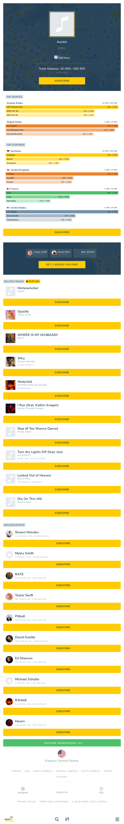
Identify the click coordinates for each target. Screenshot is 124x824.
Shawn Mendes (26, 361)
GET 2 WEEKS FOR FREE (62, 264)
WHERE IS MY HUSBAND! (37, 335)
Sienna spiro (24, 502)
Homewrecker (27, 288)
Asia (27, 771)
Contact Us (62, 791)
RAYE (20, 338)
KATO (27, 455)
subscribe (62, 80)
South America (91, 771)
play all (32, 281)
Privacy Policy (26, 801)
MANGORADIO (14, 134)
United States (18, 207)
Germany (16, 151)
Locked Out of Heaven (34, 475)
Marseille (11, 200)
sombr (21, 291)
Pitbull (20, 616)
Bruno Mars (23, 479)
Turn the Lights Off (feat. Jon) (40, 452)
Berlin (10, 159)
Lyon (9, 196)
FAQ (101, 790)
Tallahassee (12, 219)
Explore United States (62, 756)
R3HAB (21, 385)
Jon (19, 455)
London (10, 173)
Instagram (22, 790)
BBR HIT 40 (13, 111)
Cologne (11, 155)
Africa (108, 771)
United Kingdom (20, 170)
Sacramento (13, 215)
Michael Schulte (38, 385)
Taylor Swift (24, 315)
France (14, 188)
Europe (16, 771)
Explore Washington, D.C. (62, 743)
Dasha (61, 48)
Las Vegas (12, 211)
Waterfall (24, 381)
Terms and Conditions (54, 801)
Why (21, 358)
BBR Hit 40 (12, 115)
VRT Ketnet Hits (15, 107)
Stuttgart (11, 163)
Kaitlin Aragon (36, 408)
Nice (9, 192)
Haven (21, 408)
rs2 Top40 (12, 126)
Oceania (62, 776)
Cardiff (10, 178)
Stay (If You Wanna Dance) (37, 428)
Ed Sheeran (24, 658)
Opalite (23, 311)
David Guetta (25, 637)
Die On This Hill (29, 499)
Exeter (10, 182)
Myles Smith (24, 432)
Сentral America (67, 771)
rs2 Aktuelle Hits (15, 130)
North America (43, 771)
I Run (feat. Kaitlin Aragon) (38, 405)
